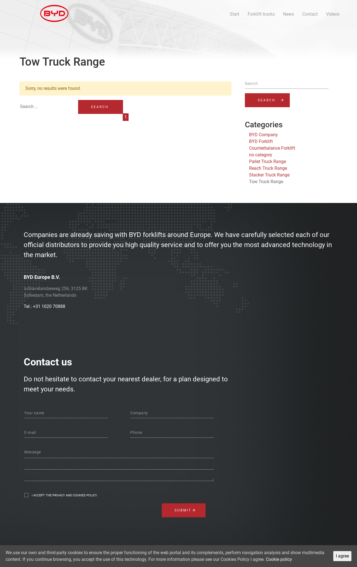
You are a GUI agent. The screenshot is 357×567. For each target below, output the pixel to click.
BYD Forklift (261, 141)
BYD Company (263, 134)
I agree (342, 556)
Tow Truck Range (266, 181)
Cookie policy (279, 559)
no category (260, 154)
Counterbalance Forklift (272, 148)
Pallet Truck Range (267, 161)
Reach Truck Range (268, 168)
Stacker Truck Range (269, 175)
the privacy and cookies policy (71, 495)
